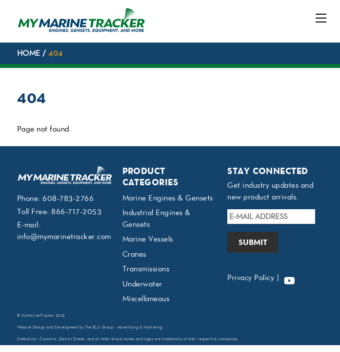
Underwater (142, 284)
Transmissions (146, 269)
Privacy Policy (250, 278)
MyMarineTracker (38, 315)
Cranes (134, 254)
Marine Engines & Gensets (167, 198)
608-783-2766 (68, 198)
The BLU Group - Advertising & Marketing (123, 327)
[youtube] (289, 278)
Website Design (31, 327)
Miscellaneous (146, 299)
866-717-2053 (76, 212)
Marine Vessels (147, 239)
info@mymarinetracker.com (64, 237)
